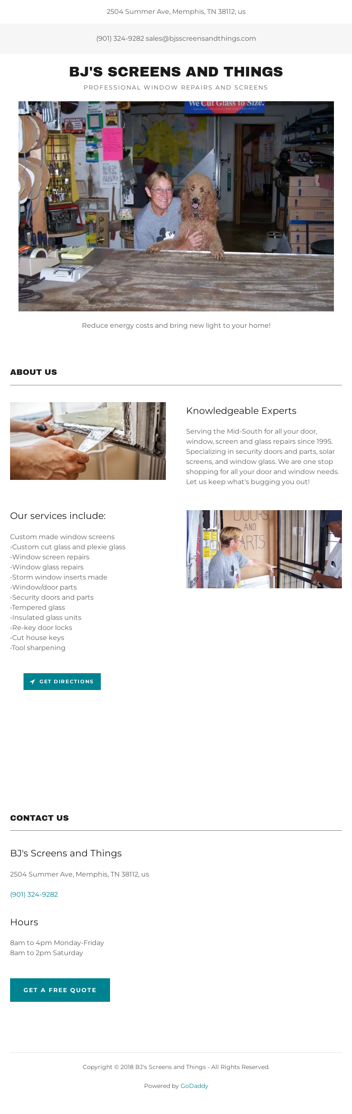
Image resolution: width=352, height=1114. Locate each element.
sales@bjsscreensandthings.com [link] (201, 38)
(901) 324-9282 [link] (120, 38)
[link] (176, 74)
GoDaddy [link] (194, 1086)
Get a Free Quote (60, 990)
